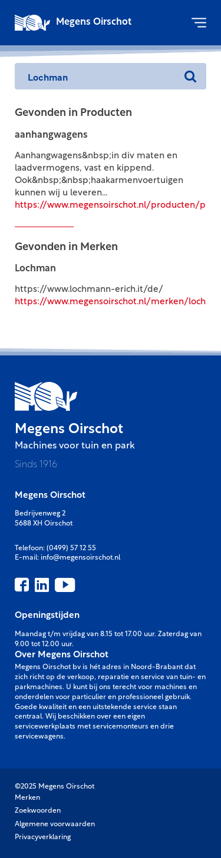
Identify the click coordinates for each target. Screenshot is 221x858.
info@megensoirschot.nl (80, 557)
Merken (27, 798)
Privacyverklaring (43, 837)
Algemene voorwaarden (55, 824)
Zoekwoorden (38, 810)
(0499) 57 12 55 (71, 548)
